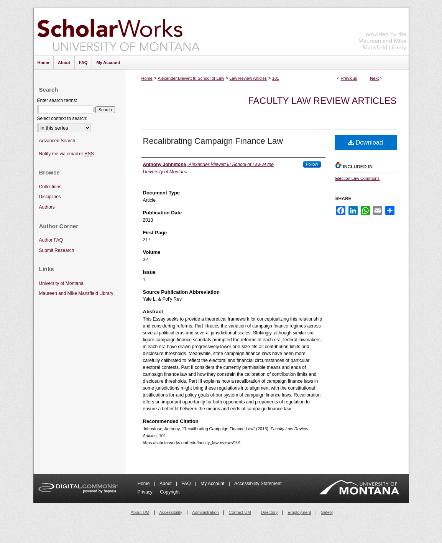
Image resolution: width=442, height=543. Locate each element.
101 (275, 78)
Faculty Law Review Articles (322, 100)
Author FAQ (51, 240)
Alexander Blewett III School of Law (191, 78)
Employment (299, 512)
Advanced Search (57, 140)
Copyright (169, 492)
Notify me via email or (66, 154)
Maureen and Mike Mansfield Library (383, 30)
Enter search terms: (57, 100)
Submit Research (56, 250)
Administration (205, 512)
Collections (50, 186)
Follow (312, 164)
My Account (212, 483)
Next (374, 78)
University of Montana (61, 283)
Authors (47, 207)
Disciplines (50, 196)
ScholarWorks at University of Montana (118, 32)
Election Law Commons (357, 178)
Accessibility (170, 512)
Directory (269, 512)
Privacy (146, 492)
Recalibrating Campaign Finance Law (213, 141)
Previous (349, 78)
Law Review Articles (248, 78)
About (166, 483)
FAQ (186, 483)
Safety (327, 512)
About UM (140, 512)
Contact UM (240, 512)
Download (365, 142)
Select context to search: (62, 118)
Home (147, 78)
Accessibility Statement (257, 483)
